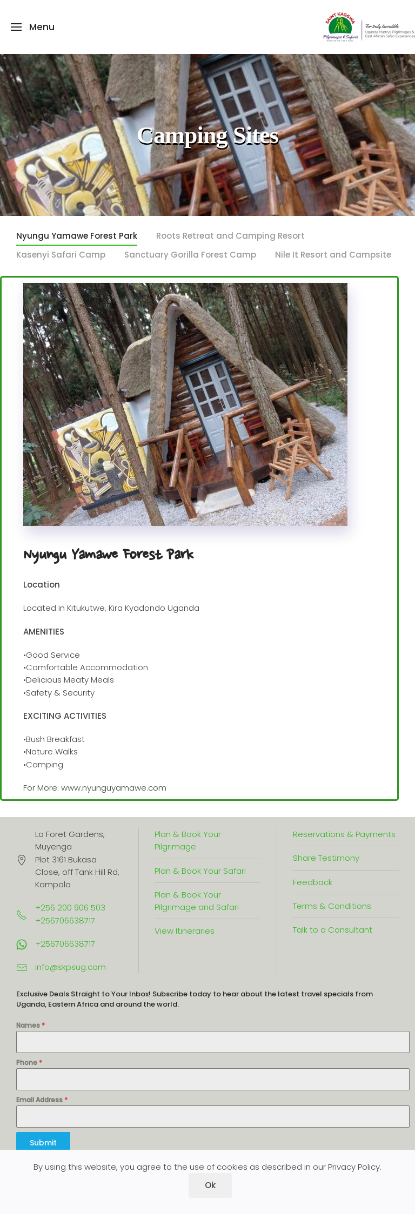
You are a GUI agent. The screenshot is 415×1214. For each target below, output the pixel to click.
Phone (29, 1062)
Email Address (42, 1099)
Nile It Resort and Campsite (333, 254)
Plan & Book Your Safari (200, 870)
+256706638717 (65, 943)
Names (30, 1025)
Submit (43, 1142)
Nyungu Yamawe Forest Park (76, 235)
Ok (210, 1185)
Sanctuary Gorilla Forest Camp (190, 254)
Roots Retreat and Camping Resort (230, 235)
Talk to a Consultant (332, 929)
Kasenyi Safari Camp (60, 254)
